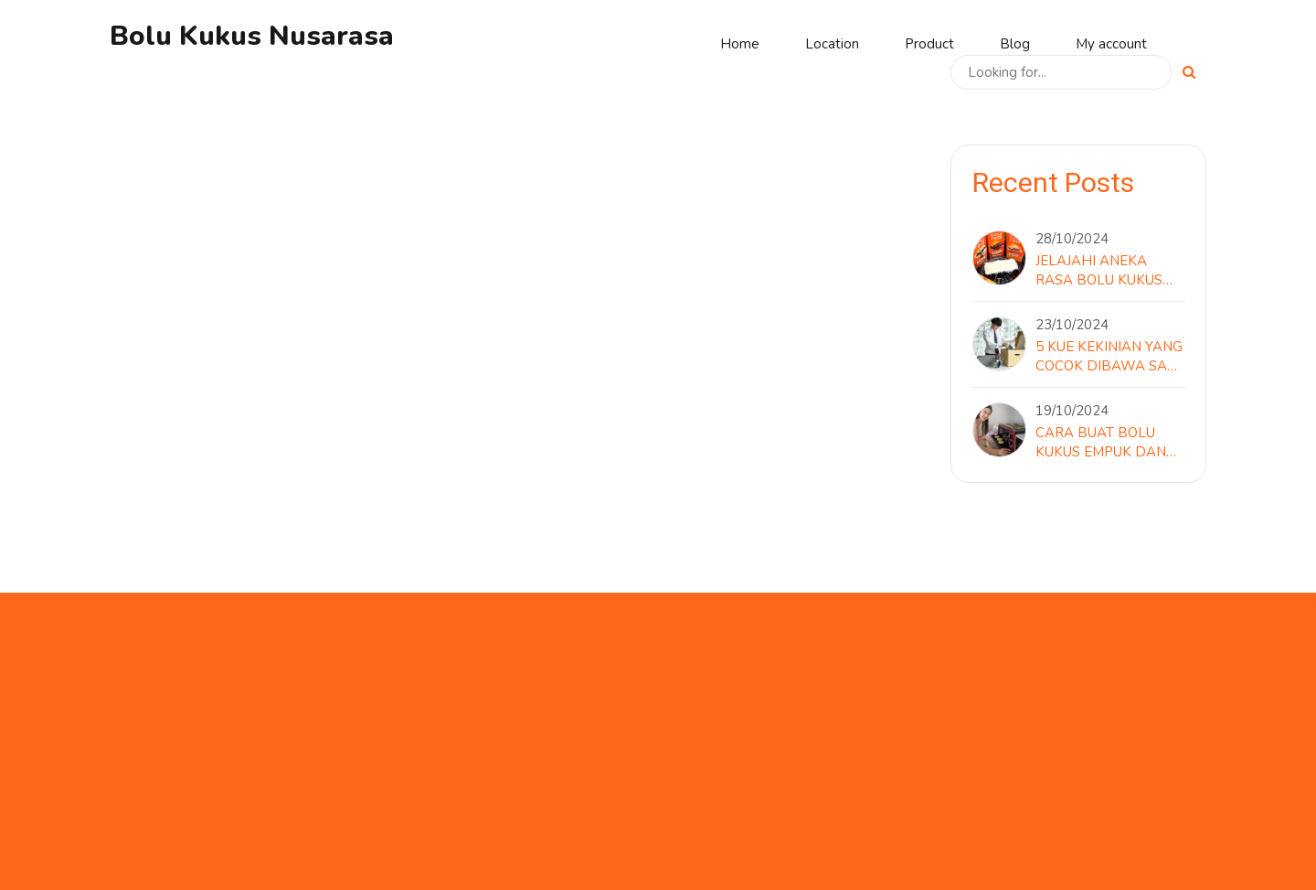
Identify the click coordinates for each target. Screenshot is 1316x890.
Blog (1015, 44)
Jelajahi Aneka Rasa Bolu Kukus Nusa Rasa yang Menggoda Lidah (1099, 271)
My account (1111, 44)
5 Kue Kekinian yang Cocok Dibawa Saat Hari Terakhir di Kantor (1109, 357)
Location (832, 44)
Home (739, 44)
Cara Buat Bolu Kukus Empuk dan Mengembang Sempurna (1100, 443)
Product (929, 44)
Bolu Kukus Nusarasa (252, 36)
